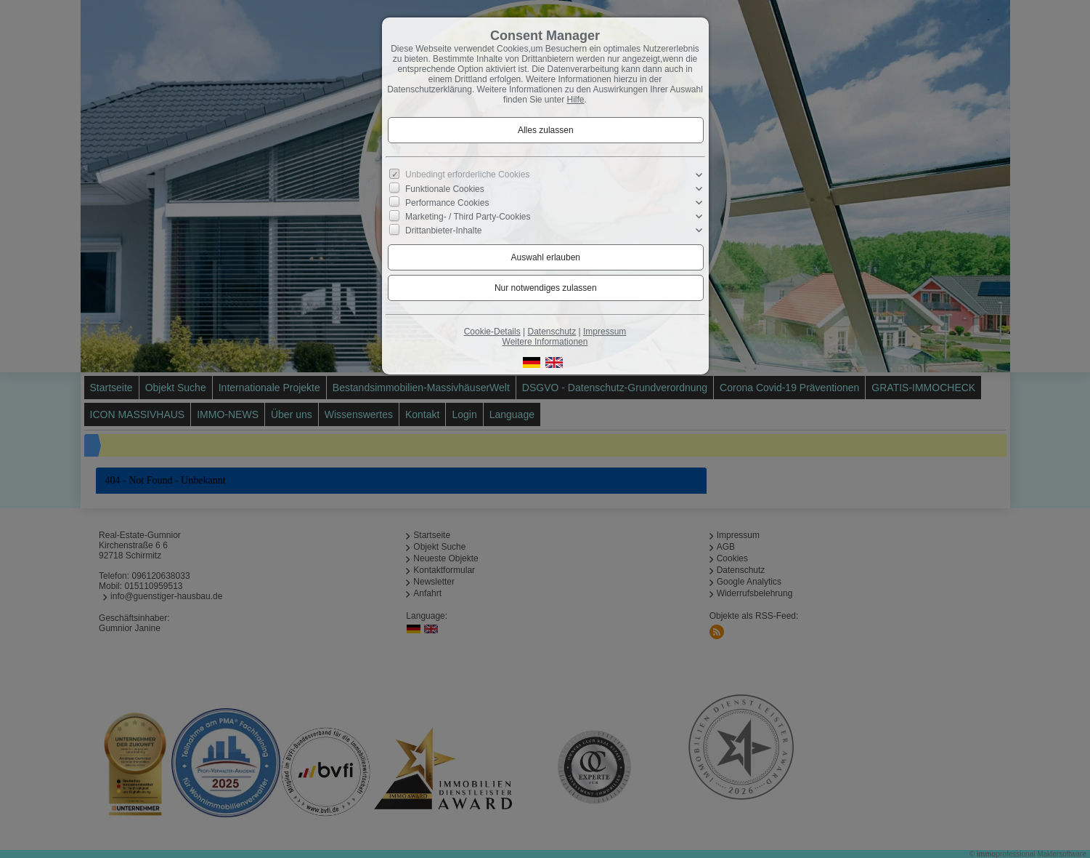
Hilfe (576, 100)
